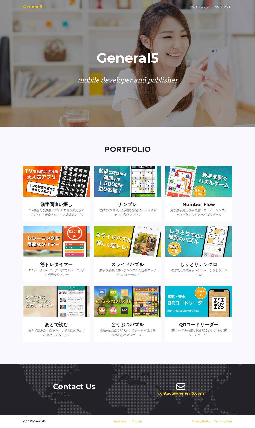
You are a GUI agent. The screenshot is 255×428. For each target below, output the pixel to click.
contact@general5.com (181, 393)
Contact (222, 8)
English (137, 421)
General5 (35, 8)
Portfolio (199, 8)
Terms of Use (223, 421)
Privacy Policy (201, 421)
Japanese (119, 421)
